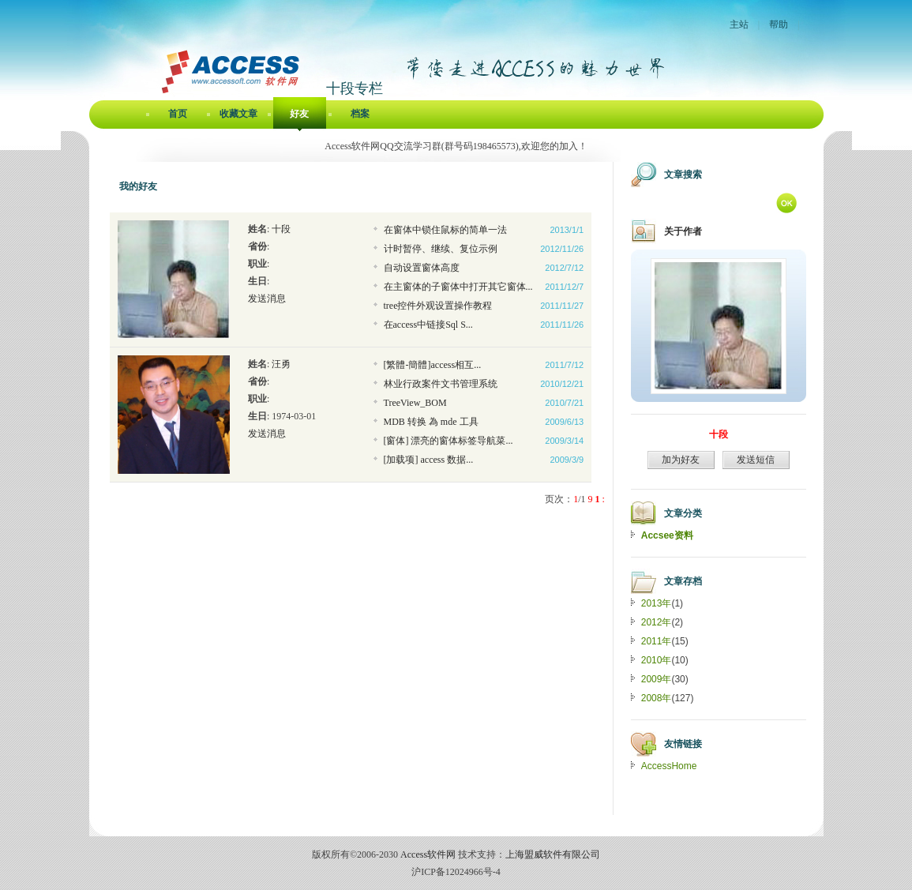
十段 (281, 229)
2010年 (656, 660)
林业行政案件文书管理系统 (440, 383)
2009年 (656, 679)
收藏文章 (238, 113)
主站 (739, 24)
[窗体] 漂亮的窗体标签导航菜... (448, 440)
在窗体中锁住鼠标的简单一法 (445, 229)
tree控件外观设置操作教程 (438, 305)
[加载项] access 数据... (429, 459)
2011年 (656, 641)
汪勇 (281, 364)
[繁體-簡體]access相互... (433, 364)
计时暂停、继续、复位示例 (440, 248)
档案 (360, 113)
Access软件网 (428, 854)
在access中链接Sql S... (428, 324)
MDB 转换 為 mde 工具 (431, 421)
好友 (299, 113)
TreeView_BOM (415, 402)
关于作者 (683, 231)
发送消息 (267, 298)
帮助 (778, 24)
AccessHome (669, 766)
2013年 (656, 603)
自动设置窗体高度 (422, 267)
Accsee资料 (667, 535)
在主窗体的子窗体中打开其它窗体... (458, 286)
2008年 (656, 698)
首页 (177, 113)
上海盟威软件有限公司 (552, 854)
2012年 (656, 622)
